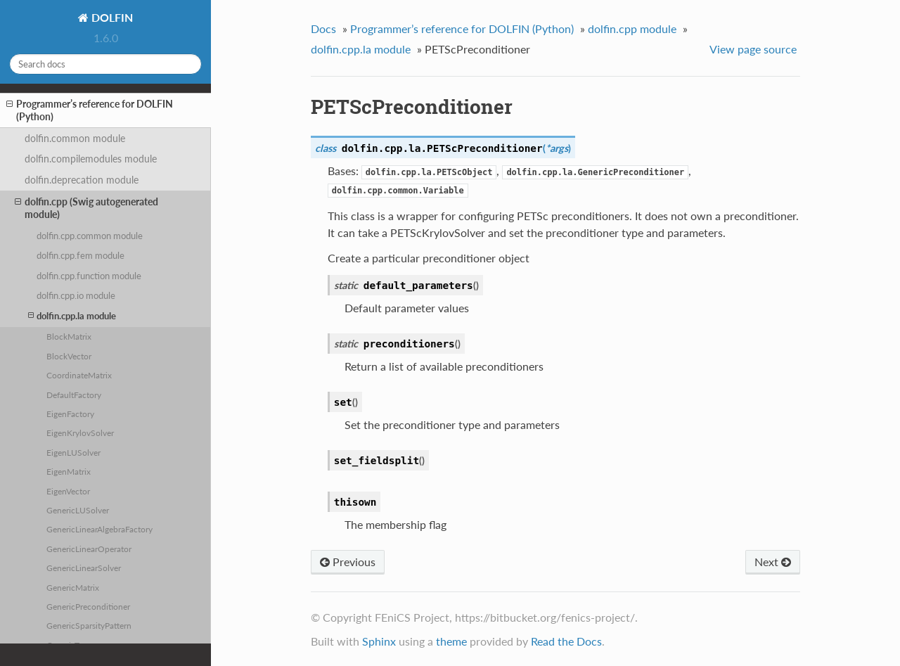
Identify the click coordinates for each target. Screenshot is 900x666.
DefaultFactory (73, 394)
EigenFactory (70, 413)
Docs (323, 28)
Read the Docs (566, 641)
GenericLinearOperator (88, 548)
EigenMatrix (68, 471)
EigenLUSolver (73, 452)
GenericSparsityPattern (88, 625)
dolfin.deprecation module (82, 180)
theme (451, 641)
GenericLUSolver (77, 510)
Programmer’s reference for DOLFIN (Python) (89, 110)
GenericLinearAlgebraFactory (99, 529)
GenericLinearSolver (83, 567)
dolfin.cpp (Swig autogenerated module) (86, 208)
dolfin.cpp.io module (76, 295)
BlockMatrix (68, 336)
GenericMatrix (72, 587)
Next (772, 561)
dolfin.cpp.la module (72, 315)
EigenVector (68, 491)
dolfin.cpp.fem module (80, 255)
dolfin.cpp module (632, 28)
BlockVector (68, 356)
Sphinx (379, 641)
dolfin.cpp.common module (90, 235)
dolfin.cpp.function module (89, 275)
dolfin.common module (75, 138)
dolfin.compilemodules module (91, 159)
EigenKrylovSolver (80, 432)
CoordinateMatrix (79, 375)
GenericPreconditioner (88, 606)
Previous (347, 561)
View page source (753, 49)
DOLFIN (111, 17)
